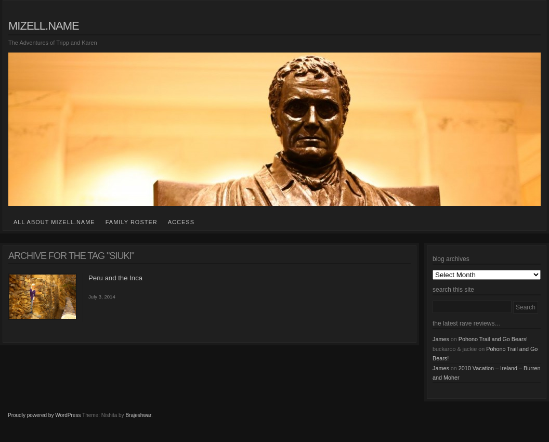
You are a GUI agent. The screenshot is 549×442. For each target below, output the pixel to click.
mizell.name (43, 25)
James (441, 339)
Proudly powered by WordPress (44, 415)
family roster (132, 222)
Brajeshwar (138, 415)
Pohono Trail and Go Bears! (493, 339)
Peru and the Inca (115, 278)
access (181, 222)
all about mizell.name (54, 222)
